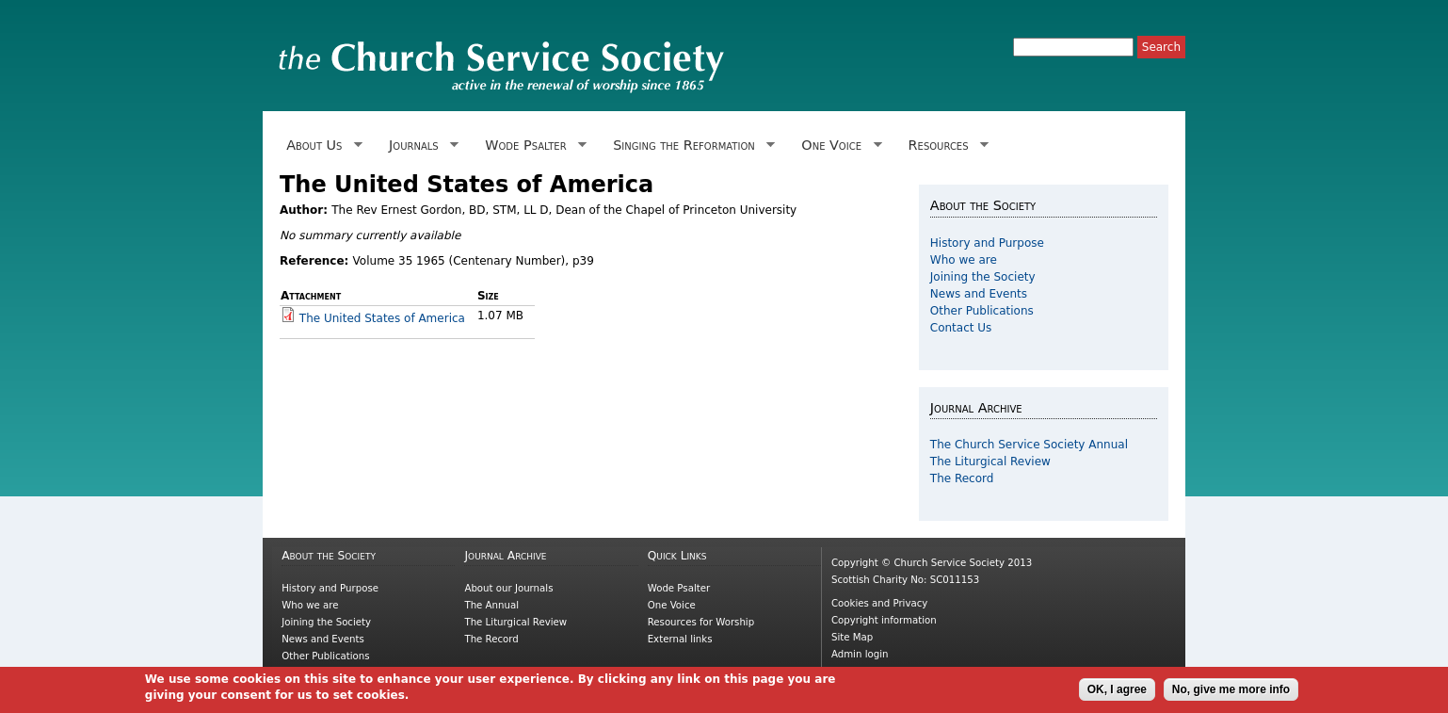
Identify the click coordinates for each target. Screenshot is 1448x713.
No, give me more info (1231, 690)
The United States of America (382, 318)
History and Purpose (987, 243)
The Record (962, 478)
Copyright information (884, 620)
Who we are (963, 260)
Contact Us (961, 327)
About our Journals (508, 588)
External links (680, 639)
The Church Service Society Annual (1029, 444)
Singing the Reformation (690, 146)
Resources (945, 146)
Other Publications (982, 310)
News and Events (978, 293)
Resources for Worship (701, 622)
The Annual (491, 605)
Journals (420, 146)
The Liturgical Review (990, 461)
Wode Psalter (532, 146)
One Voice (838, 146)
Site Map (852, 637)
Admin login (860, 654)
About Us (321, 146)
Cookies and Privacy (879, 603)
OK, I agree (1117, 690)
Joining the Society (983, 277)
